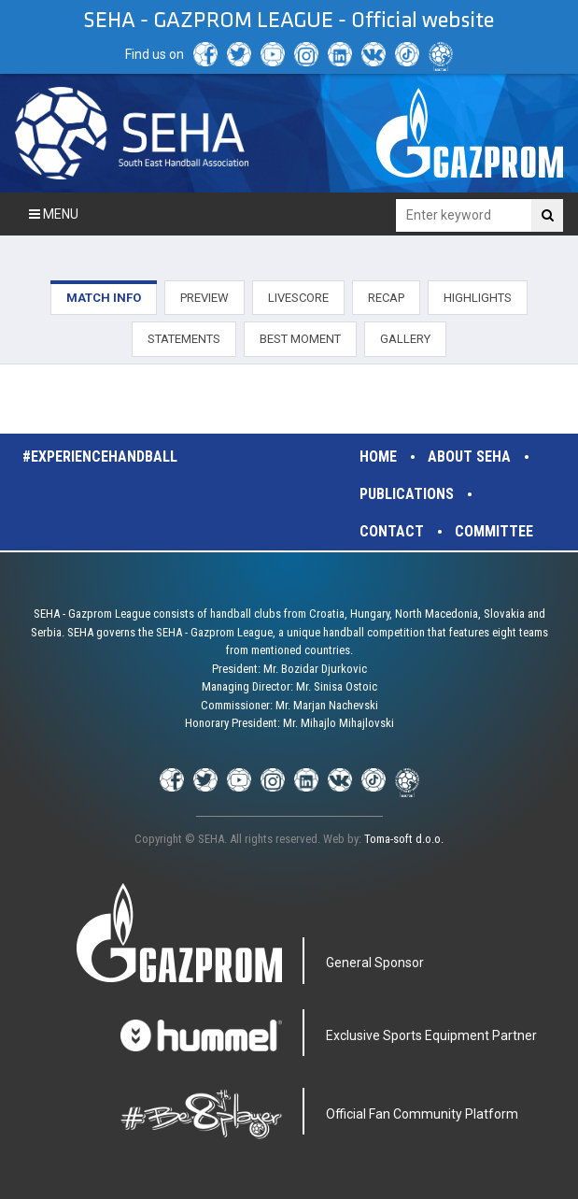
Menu (53, 214)
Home (378, 456)
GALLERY (405, 339)
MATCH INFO (103, 298)
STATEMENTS (184, 339)
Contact (391, 531)
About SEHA (469, 456)
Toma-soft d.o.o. (404, 839)
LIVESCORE (298, 298)
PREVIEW (204, 298)
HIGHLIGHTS (478, 298)
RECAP (386, 298)
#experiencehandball (99, 456)
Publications (406, 494)
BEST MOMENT (300, 339)
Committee (494, 531)
